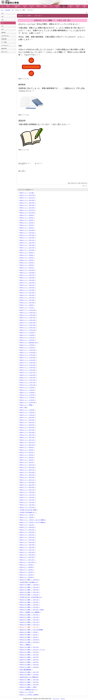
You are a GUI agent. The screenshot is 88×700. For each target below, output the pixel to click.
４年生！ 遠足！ (24, 407)
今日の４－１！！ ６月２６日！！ (28, 532)
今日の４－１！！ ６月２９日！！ (28, 529)
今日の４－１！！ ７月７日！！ (27, 514)
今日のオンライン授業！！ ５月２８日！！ (30, 584)
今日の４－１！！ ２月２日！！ (27, 265)
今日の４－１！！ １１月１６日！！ (28, 375)
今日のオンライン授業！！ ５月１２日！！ (30, 624)
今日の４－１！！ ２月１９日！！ (28, 235)
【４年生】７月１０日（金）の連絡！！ (29, 509)
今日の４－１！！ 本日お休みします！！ (29, 342)
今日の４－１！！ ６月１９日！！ (28, 544)
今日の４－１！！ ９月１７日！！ (28, 434)
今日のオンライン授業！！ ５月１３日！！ (30, 622)
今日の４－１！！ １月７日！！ (27, 307)
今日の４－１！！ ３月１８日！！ (28, 200)
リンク (51, 6)
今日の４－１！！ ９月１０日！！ (28, 444)
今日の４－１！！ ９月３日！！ (27, 457)
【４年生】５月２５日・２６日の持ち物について (31, 597)
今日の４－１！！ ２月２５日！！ (28, 232)
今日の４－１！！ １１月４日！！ (28, 397)
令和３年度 (57, 6)
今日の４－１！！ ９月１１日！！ (28, 442)
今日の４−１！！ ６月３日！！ (27, 574)
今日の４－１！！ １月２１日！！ (28, 285)
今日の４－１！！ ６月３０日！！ (28, 527)
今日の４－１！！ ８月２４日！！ (28, 477)
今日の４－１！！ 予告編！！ (27, 405)
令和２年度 (64, 6)
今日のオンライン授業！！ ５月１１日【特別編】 (31, 629)
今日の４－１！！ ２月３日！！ (27, 262)
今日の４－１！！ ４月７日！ (27, 692)
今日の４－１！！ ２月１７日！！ (28, 240)
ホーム (3, 6)
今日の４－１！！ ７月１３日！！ (28, 504)
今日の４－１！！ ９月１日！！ (27, 462)
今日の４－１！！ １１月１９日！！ (28, 367)
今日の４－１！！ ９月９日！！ (27, 447)
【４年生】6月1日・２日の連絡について (29, 582)
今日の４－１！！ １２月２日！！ (28, 345)
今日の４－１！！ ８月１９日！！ (28, 484)
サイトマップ (56, 698)
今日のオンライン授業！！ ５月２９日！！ (30, 579)
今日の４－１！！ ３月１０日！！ (28, 212)
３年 (2, 19)
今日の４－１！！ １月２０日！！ (28, 287)
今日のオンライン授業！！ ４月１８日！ (29, 667)
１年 (2, 13)
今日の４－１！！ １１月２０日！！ (28, 365)
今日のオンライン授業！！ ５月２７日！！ (30, 587)
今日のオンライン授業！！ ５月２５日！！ (30, 592)
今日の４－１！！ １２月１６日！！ (28, 320)
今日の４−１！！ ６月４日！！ (27, 572)
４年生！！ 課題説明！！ (26, 644)
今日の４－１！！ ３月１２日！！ (28, 207)
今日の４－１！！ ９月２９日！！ (28, 420)
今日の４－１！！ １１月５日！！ (28, 395)
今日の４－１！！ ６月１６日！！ (28, 552)
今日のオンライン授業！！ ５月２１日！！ (30, 599)
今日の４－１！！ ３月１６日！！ (28, 202)
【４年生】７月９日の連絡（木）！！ (28, 512)
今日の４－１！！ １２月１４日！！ (28, 325)
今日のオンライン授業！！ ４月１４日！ (29, 679)
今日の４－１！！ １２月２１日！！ (28, 312)
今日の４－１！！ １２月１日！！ (28, 347)
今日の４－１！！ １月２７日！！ (28, 275)
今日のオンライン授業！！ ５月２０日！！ (30, 602)
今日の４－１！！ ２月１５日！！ (28, 245)
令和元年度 (71, 6)
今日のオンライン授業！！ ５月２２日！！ (30, 594)
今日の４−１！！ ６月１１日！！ (27, 559)
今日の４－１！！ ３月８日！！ (27, 217)
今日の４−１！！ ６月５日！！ (27, 569)
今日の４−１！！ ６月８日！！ (27, 567)
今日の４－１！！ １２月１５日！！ (28, 322)
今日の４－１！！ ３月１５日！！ (28, 205)
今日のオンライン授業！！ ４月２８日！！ (30, 642)
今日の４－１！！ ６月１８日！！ (28, 547)
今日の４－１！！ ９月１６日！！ (28, 437)
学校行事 (3, 32)
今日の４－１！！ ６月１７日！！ (28, 549)
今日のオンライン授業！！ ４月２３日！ (29, 657)
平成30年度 (77, 6)
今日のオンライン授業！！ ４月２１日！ (29, 662)
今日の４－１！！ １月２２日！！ (28, 282)
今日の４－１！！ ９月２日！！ (27, 459)
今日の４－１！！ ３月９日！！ (27, 215)
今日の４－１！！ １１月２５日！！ (28, 360)
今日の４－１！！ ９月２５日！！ (28, 422)
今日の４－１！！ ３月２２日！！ (28, 197)
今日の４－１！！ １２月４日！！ (28, 340)
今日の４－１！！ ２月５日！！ (27, 257)
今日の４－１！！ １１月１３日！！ (28, 377)
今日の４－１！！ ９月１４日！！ (28, 440)
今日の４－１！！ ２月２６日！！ (28, 230)
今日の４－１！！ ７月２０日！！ (28, 492)
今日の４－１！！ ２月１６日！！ (28, 242)
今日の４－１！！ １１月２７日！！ (28, 355)
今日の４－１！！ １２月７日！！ (28, 337)
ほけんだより (4, 51)
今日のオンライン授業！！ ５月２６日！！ (30, 589)
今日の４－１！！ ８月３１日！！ (28, 464)
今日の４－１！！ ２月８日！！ (27, 255)
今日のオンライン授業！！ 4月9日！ (28, 687)
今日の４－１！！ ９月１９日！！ (28, 430)
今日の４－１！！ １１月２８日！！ (28, 352)
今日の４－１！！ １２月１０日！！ (28, 330)
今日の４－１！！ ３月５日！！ (27, 220)
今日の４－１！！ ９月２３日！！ (28, 427)
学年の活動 (25, 6)
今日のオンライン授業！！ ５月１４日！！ (30, 619)
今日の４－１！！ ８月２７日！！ (28, 469)
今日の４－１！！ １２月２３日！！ (28, 310)
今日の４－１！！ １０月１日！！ (28, 415)
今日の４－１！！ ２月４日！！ (27, 260)
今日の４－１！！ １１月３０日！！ (28, 350)
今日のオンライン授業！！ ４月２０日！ (29, 664)
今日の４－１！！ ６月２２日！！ (28, 542)
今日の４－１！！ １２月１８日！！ (28, 315)
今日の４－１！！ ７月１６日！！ (28, 497)
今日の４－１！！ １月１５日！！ (28, 295)
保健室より (38, 6)
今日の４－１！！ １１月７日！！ (28, 390)
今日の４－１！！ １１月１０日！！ (28, 385)
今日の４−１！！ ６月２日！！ (27, 577)
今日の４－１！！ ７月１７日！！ (28, 494)
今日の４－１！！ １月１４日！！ (28, 297)
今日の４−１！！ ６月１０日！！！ (28, 562)
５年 (2, 26)
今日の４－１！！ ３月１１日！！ (28, 210)
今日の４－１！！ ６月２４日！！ (28, 537)
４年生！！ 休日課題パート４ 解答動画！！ (30, 612)
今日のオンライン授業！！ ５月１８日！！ (30, 607)
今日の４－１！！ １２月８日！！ (28, 335)
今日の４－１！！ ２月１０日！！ (28, 250)
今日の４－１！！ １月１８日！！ (28, 292)
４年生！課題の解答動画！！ (26, 669)
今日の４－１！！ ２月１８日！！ (28, 237)
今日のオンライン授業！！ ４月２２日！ (29, 659)
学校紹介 (7, 6)
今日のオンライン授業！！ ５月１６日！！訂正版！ (32, 609)
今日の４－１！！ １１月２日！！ (28, 400)
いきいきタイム (5, 45)
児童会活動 (3, 39)
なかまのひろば (5, 35)
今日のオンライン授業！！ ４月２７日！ (29, 647)
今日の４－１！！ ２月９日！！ (27, 252)
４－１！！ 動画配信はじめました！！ (29, 689)
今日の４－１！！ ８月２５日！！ (28, 474)
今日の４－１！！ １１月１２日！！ (28, 380)
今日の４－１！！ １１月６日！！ (28, 392)
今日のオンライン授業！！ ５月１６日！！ (30, 614)
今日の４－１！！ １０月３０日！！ (28, 402)
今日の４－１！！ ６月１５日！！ (28, 554)
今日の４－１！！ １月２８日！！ (28, 272)
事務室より (45, 6)
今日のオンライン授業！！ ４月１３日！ (29, 682)
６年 (2, 29)
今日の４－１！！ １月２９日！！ (28, 270)
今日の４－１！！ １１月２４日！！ (28, 362)
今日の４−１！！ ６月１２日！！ (27, 557)
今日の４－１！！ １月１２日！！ (28, 302)
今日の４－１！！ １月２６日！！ (28, 277)
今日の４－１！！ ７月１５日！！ (28, 499)
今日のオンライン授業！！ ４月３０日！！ (30, 639)
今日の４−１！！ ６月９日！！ (27, 564)
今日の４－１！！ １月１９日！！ (28, 290)
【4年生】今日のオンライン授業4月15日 (29, 677)
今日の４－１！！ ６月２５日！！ (28, 534)
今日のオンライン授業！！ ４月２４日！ (29, 654)
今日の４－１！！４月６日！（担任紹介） (29, 694)
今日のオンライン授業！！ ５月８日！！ (29, 632)
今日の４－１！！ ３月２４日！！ (28, 195)
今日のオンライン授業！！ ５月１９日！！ (30, 604)
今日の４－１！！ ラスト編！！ (27, 192)
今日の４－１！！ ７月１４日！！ (28, 502)
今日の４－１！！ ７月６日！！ (27, 517)
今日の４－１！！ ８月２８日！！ (28, 467)
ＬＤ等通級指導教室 (16, 6)
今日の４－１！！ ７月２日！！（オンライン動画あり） (33, 522)
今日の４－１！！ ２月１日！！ (27, 267)
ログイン (63, 698)
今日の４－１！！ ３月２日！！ (27, 227)
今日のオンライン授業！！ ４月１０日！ (29, 684)
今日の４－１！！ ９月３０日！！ (28, 417)
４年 (12, 10)
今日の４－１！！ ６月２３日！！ (28, 539)
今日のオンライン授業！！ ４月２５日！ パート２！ (32, 649)
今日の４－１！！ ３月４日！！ (27, 222)
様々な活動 (32, 6)
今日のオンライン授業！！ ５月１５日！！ (30, 617)
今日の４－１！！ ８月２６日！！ (28, 472)
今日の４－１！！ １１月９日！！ (28, 387)
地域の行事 (3, 48)
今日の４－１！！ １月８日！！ (27, 305)
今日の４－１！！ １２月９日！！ (28, 332)
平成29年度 (84, 6)
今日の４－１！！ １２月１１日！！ (28, 327)
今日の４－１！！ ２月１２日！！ (28, 247)
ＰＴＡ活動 (3, 42)
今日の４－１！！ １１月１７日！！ (28, 372)
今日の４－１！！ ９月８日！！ (27, 449)
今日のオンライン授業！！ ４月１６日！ (29, 674)
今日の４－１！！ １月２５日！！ (28, 280)
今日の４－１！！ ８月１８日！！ (28, 487)
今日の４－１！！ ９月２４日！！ (28, 424)
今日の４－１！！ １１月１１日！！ (28, 382)
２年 (2, 16)
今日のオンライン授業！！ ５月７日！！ (29, 634)
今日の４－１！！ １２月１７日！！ (28, 317)
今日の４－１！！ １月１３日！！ (28, 300)
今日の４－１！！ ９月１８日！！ (28, 432)
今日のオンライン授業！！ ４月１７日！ (29, 672)
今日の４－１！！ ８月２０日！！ (28, 482)
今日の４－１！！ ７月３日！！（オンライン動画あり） (33, 519)
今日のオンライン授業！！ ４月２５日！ (29, 652)
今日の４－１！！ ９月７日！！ (27, 452)
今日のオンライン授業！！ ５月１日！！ (29, 637)
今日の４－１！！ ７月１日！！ (27, 524)
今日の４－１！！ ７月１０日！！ (28, 507)
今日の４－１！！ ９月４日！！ (27, 454)
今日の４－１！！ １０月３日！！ (28, 412)
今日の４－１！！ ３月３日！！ (27, 225)
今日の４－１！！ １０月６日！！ (28, 410)
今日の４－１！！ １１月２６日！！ (28, 357)
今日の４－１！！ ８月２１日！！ (28, 479)
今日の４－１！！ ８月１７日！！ (28, 489)
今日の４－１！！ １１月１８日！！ (28, 370)
